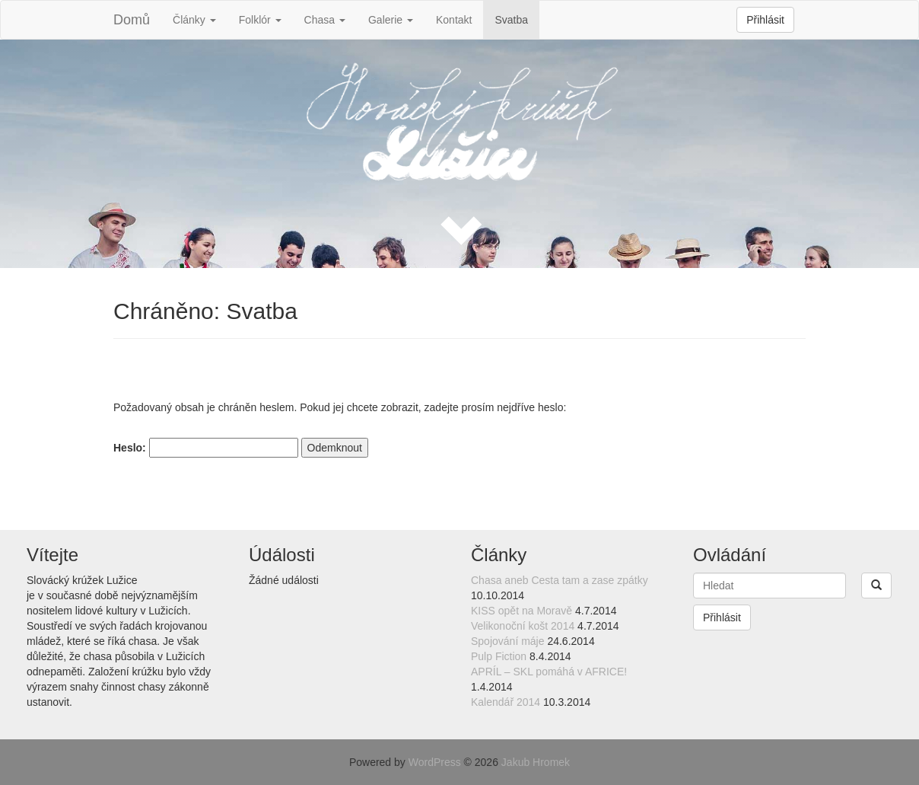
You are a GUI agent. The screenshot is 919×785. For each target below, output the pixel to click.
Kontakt (454, 20)
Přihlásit (765, 20)
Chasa (324, 20)
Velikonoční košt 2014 (522, 626)
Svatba (511, 20)
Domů (131, 19)
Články (194, 20)
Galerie (390, 20)
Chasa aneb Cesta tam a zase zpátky (559, 580)
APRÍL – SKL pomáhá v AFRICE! (549, 671)
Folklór (260, 20)
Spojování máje (508, 641)
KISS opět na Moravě (521, 611)
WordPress (435, 762)
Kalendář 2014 (505, 702)
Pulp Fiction (498, 656)
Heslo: (205, 448)
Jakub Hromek (535, 762)
